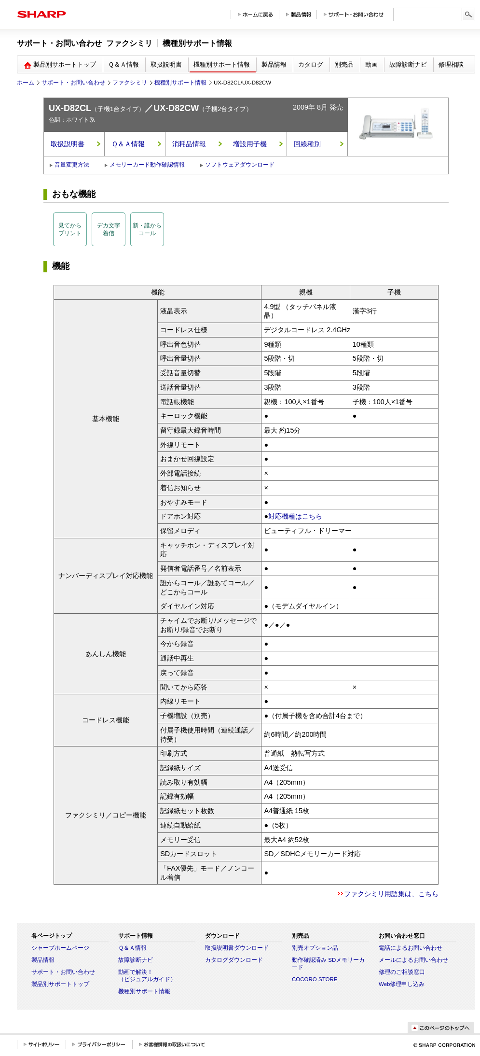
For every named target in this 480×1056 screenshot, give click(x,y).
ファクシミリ (129, 82)
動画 (371, 64)
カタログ (310, 64)
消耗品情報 (189, 144)
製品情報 (274, 64)
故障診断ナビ (408, 64)
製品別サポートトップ (60, 984)
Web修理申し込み (402, 984)
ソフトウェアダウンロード (239, 164)
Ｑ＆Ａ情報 (123, 64)
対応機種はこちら (295, 516)
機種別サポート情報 (180, 82)
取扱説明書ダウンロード (237, 948)
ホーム (25, 82)
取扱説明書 (166, 64)
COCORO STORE (314, 979)
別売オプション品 (315, 948)
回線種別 (307, 144)
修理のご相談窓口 (402, 972)
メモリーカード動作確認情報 (147, 164)
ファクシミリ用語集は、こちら (391, 894)
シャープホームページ (60, 948)
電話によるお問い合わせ (410, 948)
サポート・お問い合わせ (73, 82)
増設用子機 (250, 144)
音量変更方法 (72, 164)
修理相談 (451, 64)
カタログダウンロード (234, 960)
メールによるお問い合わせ (413, 960)
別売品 (344, 64)
